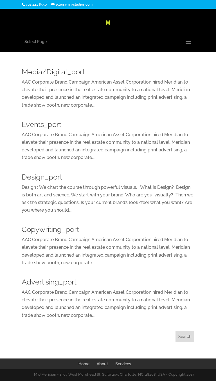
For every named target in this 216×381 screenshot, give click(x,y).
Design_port (42, 177)
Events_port (41, 124)
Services (123, 364)
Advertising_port (49, 282)
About (102, 364)
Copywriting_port (50, 229)
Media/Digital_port (53, 72)
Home (83, 364)
